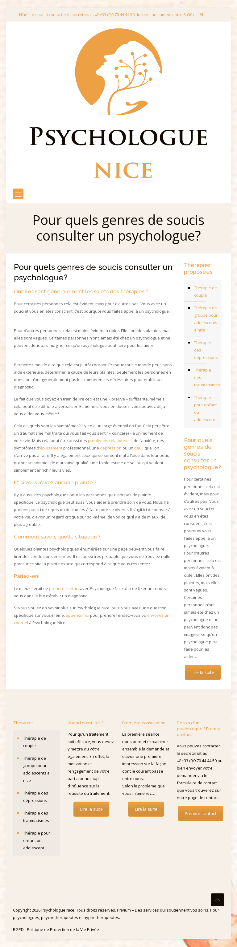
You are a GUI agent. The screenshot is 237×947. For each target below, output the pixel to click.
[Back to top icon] (217, 899)
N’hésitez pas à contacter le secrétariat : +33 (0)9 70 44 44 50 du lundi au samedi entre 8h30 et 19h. (112, 14)
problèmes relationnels (110, 440)
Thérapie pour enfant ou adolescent (205, 408)
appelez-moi (77, 615)
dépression (111, 448)
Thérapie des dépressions (206, 350)
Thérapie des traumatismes (206, 377)
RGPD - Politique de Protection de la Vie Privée (56, 929)
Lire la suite (202, 672)
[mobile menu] (18, 194)
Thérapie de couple (205, 291)
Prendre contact (201, 813)
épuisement (51, 448)
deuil (138, 448)
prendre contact (64, 588)
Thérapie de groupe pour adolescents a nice (206, 319)
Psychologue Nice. (58, 910)
